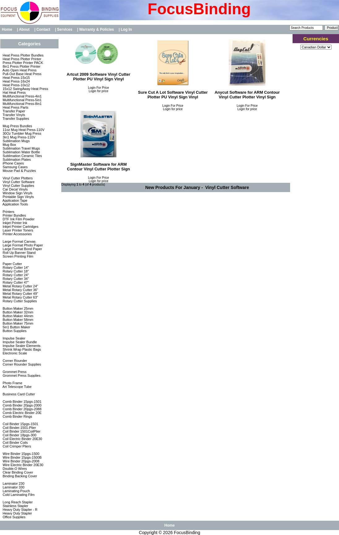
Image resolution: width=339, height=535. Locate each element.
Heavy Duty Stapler (17, 513)
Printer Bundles (14, 215)
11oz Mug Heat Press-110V (23, 130)
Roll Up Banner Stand (18, 252)
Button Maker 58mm (17, 319)
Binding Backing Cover (19, 476)
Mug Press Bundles (17, 126)
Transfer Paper (13, 111)
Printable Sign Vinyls (18, 197)
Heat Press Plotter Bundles (22, 55)
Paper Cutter (12, 264)
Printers (8, 212)
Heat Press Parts (15, 107)
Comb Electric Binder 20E (21, 413)
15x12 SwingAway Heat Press (25, 89)
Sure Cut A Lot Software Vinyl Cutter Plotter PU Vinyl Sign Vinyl (173, 94)
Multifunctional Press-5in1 (21, 100)
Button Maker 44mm (17, 316)
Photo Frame (12, 383)
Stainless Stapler (15, 506)
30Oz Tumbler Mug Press (21, 133)
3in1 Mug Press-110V (18, 137)
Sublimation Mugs (16, 141)
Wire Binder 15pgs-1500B (21, 457)
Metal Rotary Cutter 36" (20, 290)
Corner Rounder (14, 360)
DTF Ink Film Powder (18, 219)
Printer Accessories (17, 234)
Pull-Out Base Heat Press (21, 74)
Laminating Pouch (16, 491)
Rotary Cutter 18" (15, 271)
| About (24, 29)
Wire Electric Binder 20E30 (22, 465)
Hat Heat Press (14, 92)
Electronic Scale (14, 353)
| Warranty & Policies (96, 29)
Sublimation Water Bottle (21, 152)
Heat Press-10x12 (16, 85)
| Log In (125, 29)
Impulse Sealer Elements (21, 346)
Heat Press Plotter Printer (21, 59)
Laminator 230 (13, 483)
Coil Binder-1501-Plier (19, 427)
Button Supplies (14, 331)
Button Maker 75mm (17, 323)
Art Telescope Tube (16, 387)
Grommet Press (14, 372)
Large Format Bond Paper (22, 249)
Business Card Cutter (18, 394)
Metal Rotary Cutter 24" (20, 286)
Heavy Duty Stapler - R (19, 509)
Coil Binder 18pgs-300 (19, 435)
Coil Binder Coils (15, 442)
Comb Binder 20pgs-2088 (21, 409)
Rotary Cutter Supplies (19, 301)
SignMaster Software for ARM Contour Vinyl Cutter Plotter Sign (98, 166)
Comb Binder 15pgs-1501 (21, 401)
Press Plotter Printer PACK (22, 63)
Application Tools (15, 204)
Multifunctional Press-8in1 (21, 104)
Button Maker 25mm (17, 308)
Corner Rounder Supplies (21, 364)
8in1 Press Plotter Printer (21, 66)
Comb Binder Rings (17, 416)
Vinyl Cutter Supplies (18, 185)
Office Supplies (13, 517)
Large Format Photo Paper (22, 245)
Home (7, 29)
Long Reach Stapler (17, 502)
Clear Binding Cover (17, 472)
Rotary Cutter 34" (15, 279)
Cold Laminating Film (18, 495)
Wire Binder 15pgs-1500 (20, 454)
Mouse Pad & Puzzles (19, 171)
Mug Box (9, 144)
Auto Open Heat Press (19, 70)
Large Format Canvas (18, 241)
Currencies (315, 38)
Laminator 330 (13, 487)
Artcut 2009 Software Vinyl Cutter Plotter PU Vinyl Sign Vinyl (98, 76)
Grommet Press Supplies (21, 375)
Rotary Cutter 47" (15, 282)
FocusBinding (187, 532)
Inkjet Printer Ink (14, 223)
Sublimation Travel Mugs (21, 148)
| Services (64, 29)
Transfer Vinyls (13, 115)
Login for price (98, 91)
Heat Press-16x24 (16, 81)
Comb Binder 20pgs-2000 (21, 405)
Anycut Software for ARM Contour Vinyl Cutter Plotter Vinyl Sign (247, 94)
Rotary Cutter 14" (15, 267)
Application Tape (14, 200)
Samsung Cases (15, 167)
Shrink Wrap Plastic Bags (21, 349)
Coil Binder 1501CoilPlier (21, 431)
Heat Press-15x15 (16, 77)
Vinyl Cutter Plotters (17, 178)
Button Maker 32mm (17, 312)
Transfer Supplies (15, 118)
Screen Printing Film (17, 256)
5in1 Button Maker (16, 327)
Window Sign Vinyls (17, 193)
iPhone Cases (13, 163)
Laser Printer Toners (17, 230)
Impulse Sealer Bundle (19, 342)
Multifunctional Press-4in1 (21, 96)
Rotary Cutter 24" (15, 275)
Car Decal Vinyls (15, 189)
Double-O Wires (14, 468)
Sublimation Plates (16, 159)
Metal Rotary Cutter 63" (20, 297)
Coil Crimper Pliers (16, 446)
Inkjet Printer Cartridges (20, 226)
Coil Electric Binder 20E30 (22, 439)
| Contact (42, 29)
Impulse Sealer (13, 338)
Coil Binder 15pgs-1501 (20, 424)
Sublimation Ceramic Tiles (22, 156)
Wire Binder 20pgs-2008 (20, 461)
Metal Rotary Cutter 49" (20, 293)
